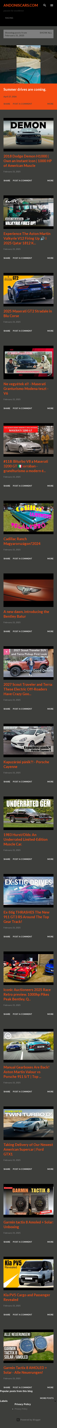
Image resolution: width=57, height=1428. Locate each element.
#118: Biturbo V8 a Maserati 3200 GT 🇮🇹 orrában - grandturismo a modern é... (26, 466)
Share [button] (7, 103)
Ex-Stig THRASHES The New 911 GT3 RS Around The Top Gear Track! (26, 917)
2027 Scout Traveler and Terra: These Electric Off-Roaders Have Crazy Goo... (28, 689)
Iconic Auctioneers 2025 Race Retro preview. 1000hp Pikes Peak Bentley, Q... (27, 994)
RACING (9, 18)
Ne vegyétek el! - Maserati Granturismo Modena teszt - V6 (26, 388)
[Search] (44, 5)
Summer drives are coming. (25, 89)
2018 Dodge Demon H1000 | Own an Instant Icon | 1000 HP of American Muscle (28, 161)
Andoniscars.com (21, 5)
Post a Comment (22, 103)
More (50, 103)
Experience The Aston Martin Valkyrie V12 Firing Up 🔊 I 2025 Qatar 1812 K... (27, 238)
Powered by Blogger (28, 1419)
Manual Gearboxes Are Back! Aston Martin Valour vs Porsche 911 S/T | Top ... (27, 1072)
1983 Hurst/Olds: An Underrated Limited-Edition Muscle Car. (26, 839)
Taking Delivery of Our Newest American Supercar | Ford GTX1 (28, 1149)
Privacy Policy (21, 1409)
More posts (46, 1398)
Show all (46, 32)
